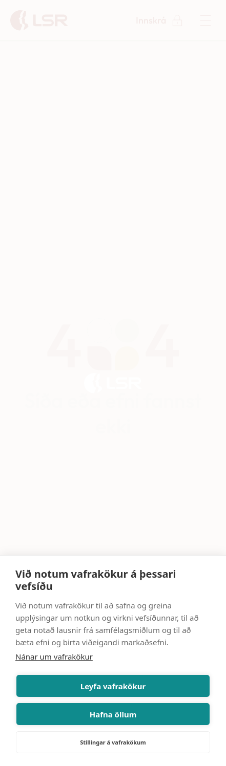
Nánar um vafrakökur (54, 656)
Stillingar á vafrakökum (113, 742)
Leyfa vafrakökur (113, 686)
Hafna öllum (113, 714)
